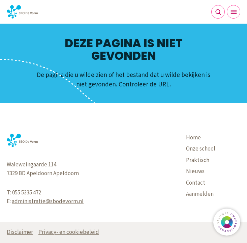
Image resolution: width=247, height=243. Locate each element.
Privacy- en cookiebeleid (68, 232)
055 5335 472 (26, 193)
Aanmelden (200, 194)
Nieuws (195, 171)
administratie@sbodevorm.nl (48, 201)
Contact (195, 183)
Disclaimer (20, 232)
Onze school (200, 149)
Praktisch (197, 160)
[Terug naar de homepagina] (22, 12)
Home (193, 138)
